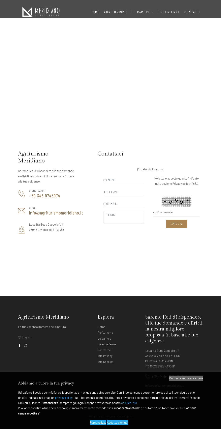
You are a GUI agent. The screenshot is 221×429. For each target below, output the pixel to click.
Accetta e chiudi (117, 422)
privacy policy (64, 397)
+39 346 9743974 (44, 195)
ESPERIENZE (169, 12)
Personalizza (98, 422)
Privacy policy (181, 183)
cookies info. (129, 403)
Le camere (104, 338)
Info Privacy (105, 356)
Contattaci (105, 350)
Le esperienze (107, 344)
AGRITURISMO (115, 12)
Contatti (192, 12)
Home (95, 12)
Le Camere (142, 12)
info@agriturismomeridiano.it (56, 212)
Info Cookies (105, 361)
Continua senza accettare (186, 378)
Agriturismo (105, 332)
